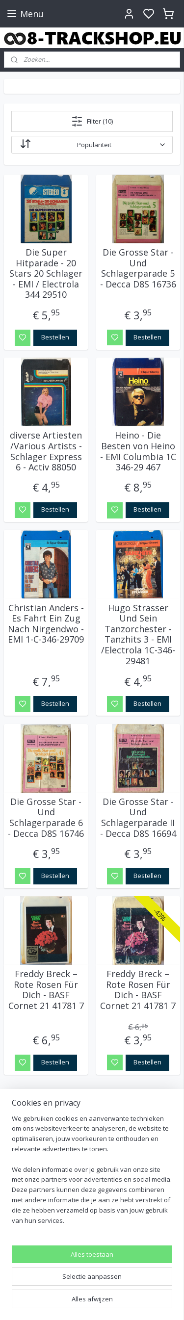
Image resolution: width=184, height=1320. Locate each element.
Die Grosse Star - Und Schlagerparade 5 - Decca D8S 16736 (138, 268)
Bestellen (55, 337)
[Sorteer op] (92, 144)
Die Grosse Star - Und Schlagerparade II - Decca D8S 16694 (138, 818)
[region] (92, 1173)
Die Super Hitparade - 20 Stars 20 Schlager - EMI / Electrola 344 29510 (45, 273)
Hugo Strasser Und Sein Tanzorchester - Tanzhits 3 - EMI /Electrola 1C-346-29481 (138, 634)
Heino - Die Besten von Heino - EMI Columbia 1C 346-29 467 (138, 451)
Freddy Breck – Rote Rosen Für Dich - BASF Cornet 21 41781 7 (46, 990)
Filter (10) (92, 121)
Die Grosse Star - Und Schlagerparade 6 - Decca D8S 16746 (46, 818)
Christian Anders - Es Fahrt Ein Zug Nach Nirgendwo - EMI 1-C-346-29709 (46, 623)
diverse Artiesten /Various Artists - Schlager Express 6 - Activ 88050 (46, 451)
